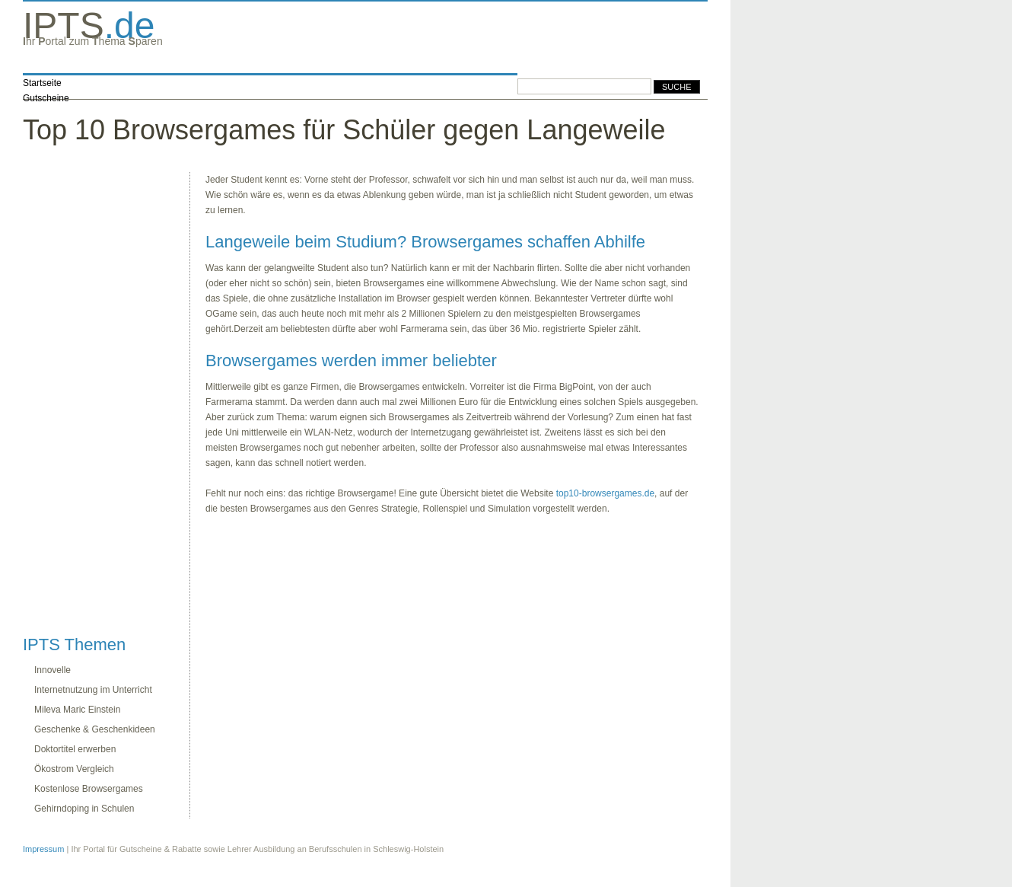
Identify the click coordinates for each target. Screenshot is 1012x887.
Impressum (43, 848)
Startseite (42, 83)
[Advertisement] (84, 400)
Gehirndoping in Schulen (84, 808)
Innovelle (52, 670)
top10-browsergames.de (605, 493)
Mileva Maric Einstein (77, 709)
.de (88, 26)
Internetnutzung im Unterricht (93, 689)
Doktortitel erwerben (75, 749)
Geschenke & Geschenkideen (94, 729)
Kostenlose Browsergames (88, 788)
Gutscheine (46, 98)
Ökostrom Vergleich (74, 769)
